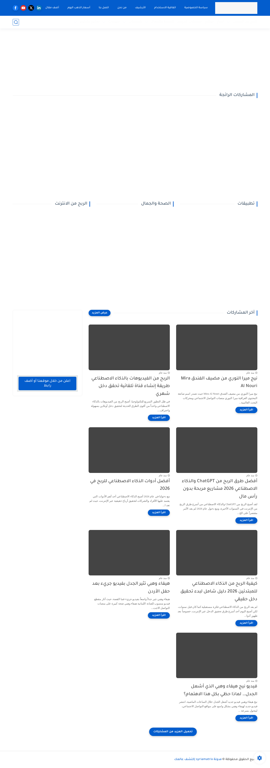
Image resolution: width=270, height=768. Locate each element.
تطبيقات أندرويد (189, 22)
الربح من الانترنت (245, 22)
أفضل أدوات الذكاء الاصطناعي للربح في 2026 (130, 485)
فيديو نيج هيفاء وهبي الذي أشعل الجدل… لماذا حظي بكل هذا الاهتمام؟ (220, 690)
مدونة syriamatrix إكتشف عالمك (198, 759)
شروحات (135, 22)
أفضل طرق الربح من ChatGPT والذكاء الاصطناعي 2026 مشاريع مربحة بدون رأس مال (219, 489)
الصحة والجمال (162, 22)
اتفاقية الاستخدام (165, 7)
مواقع (209, 22)
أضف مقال (52, 7)
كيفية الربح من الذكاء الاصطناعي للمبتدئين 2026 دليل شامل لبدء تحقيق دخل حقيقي (218, 592)
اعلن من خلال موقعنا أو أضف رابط (47, 383)
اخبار (220, 22)
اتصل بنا (104, 7)
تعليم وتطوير (89, 22)
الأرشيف (140, 7)
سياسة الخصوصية (196, 7)
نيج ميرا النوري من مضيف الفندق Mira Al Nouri (219, 382)
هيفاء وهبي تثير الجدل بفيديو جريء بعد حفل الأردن (131, 588)
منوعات (114, 22)
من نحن (122, 7)
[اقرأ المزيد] (246, 410)
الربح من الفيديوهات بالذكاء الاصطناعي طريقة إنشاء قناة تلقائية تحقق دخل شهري (130, 386)
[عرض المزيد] (100, 313)
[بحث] (16, 22)
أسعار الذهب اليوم (79, 7)
